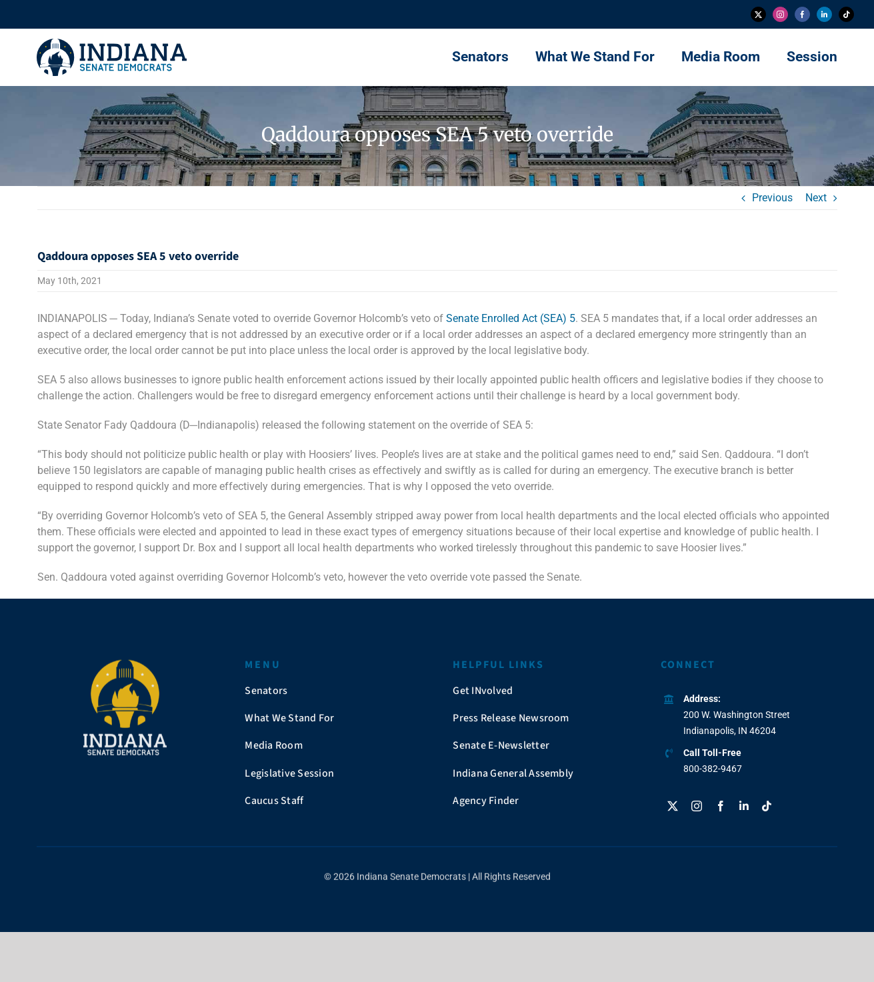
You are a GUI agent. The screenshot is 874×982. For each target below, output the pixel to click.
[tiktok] (846, 14)
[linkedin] (824, 14)
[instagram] (780, 14)
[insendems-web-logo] (112, 43)
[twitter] (758, 14)
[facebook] (802, 14)
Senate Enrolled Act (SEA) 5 (510, 318)
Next (816, 197)
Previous (772, 197)
